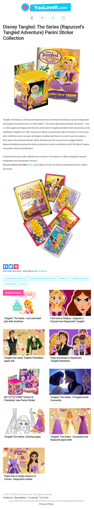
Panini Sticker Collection (15, 278)
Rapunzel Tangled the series (42, 278)
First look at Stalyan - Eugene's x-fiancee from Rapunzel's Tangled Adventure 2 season (67, 320)
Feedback (8, 497)
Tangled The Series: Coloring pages (22, 436)
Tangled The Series (79, 278)
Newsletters (20, 497)
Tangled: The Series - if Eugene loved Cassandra (69, 399)
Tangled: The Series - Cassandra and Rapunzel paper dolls (69, 438)
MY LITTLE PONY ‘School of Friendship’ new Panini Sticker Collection (19, 399)
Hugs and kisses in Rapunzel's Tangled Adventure (66, 359)
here (30, 164)
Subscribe (42, 18)
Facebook (53, 18)
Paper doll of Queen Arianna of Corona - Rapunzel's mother (20, 478)
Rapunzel (63, 278)
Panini (23, 283)
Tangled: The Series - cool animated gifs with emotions (22, 320)
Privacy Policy (46, 504)
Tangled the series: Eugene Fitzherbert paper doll (23, 359)
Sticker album (11, 283)
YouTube (43, 497)
